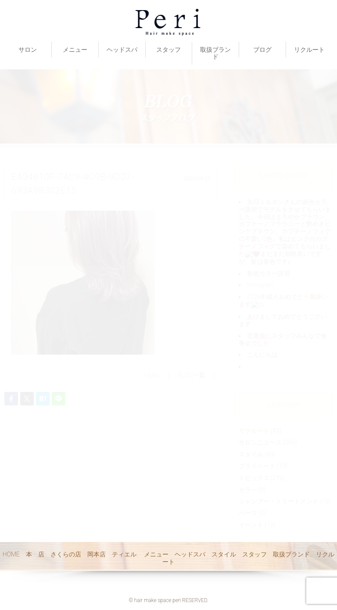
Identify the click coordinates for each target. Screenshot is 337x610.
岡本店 (96, 554)
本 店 (35, 554)
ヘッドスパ (122, 49)
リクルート (309, 49)
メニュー (75, 49)
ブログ (262, 49)
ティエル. (125, 554)
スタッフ (168, 49)
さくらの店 (65, 554)
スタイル (224, 554)
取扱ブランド (215, 53)
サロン (27, 49)
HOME (11, 554)
